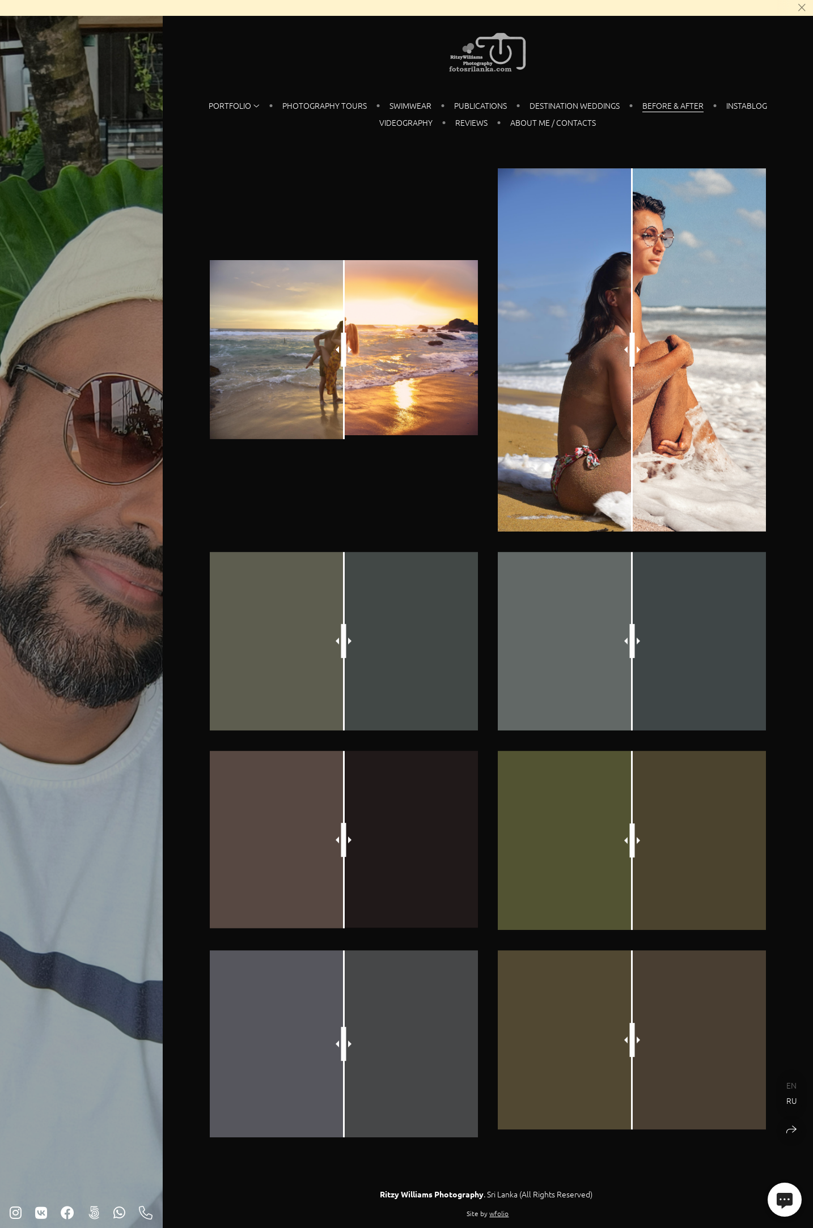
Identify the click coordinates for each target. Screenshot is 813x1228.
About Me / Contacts (553, 122)
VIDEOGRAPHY (406, 122)
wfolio (499, 1213)
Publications (480, 105)
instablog (746, 105)
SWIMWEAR (410, 105)
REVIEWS (471, 122)
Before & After (673, 105)
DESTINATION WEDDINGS (575, 105)
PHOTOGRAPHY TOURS (324, 105)
